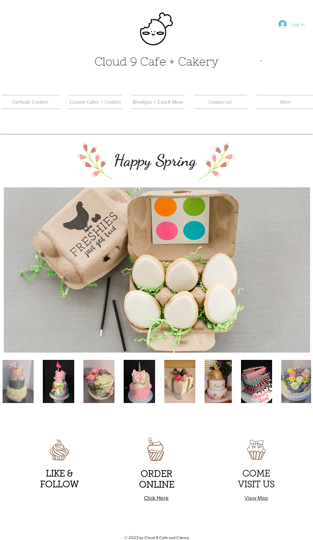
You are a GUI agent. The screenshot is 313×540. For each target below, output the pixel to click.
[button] (157, 270)
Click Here (156, 498)
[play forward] (303, 381)
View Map (256, 498)
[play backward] (8, 381)
